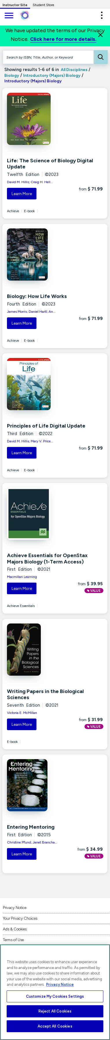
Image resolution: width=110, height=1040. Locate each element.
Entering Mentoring (30, 827)
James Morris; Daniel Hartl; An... (31, 312)
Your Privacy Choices (20, 918)
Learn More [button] (22, 193)
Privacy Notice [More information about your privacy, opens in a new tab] (60, 984)
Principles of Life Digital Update (46, 426)
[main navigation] (8, 16)
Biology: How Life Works (37, 296)
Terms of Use (13, 940)
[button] (102, 15)
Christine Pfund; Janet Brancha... (32, 842)
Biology (11, 75)
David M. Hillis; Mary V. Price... (30, 441)
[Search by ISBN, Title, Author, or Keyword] (48, 57)
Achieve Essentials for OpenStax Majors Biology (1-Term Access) (47, 558)
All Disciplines (73, 69)
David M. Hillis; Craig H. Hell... (30, 182)
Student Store (43, 5)
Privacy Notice (14, 908)
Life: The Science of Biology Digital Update (50, 163)
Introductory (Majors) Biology (51, 75)
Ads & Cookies (15, 929)
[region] (55, 992)
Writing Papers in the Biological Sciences (45, 694)
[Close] (100, 34)
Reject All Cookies (55, 1011)
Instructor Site (15, 5)
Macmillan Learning (22, 577)
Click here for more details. (63, 39)
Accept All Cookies (55, 1026)
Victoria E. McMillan (22, 713)
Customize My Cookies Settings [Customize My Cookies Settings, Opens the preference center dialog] (55, 996)
